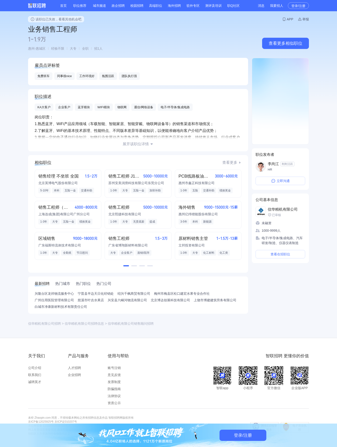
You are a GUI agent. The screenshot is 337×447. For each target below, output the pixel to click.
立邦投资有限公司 (192, 245)
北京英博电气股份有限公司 (58, 183)
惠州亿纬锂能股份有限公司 (198, 214)
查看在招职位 (280, 254)
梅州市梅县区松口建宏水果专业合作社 (182, 293)
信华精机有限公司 (283, 209)
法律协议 (114, 396)
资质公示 (114, 403)
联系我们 (34, 375)
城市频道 (99, 5)
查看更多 (229, 162)
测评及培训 (213, 5)
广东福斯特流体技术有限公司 (59, 245)
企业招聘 (74, 375)
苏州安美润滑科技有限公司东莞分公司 (136, 183)
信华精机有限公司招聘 (44, 323)
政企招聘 (118, 5)
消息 (261, 5)
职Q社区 (233, 5)
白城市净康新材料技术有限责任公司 (61, 307)
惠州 (31, 48)
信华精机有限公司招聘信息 (84, 323)
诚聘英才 (34, 382)
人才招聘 (74, 368)
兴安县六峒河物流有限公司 (127, 300)
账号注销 (114, 368)
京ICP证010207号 (66, 421)
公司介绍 (34, 368)
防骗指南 (114, 389)
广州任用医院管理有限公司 (54, 300)
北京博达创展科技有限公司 (170, 300)
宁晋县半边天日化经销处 (96, 293)
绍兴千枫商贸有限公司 (133, 293)
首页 (63, 5)
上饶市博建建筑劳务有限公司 (215, 300)
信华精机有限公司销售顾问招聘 (131, 323)
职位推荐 (79, 5)
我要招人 (276, 5)
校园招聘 (136, 5)
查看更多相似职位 (285, 43)
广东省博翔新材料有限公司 (128, 245)
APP (290, 19)
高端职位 (155, 5)
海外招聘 (174, 5)
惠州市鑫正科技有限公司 (197, 183)
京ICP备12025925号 (41, 421)
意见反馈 (114, 375)
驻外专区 (193, 5)
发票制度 (114, 382)
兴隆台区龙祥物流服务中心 (54, 293)
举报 (305, 19)
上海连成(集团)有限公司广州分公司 (64, 214)
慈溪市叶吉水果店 (91, 300)
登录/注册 (298, 6)
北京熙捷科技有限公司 (124, 214)
